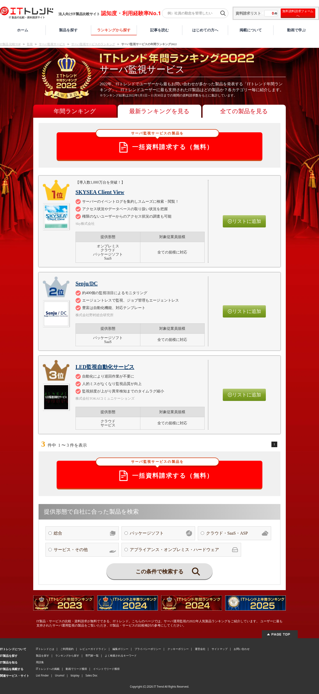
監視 (30, 44)
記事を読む (159, 29)
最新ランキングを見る (159, 111)
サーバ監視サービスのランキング (93, 44)
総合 (85, 533)
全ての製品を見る (244, 111)
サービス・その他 (85, 550)
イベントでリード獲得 (106, 669)
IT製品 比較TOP (10, 44)
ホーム (22, 29)
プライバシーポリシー (148, 649)
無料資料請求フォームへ (297, 13)
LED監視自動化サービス (104, 367)
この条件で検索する (168, 571)
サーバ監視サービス (52, 44)
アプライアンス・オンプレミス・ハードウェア (184, 550)
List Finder (42, 675)
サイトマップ (220, 649)
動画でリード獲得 (76, 669)
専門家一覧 (92, 655)
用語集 (40, 662)
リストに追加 (244, 221)
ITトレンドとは (45, 649)
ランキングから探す (114, 29)
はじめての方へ (205, 29)
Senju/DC (86, 283)
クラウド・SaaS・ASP (237, 533)
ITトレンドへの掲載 (48, 669)
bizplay (75, 675)
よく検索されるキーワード (121, 655)
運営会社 (200, 649)
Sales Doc (92, 675)
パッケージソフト (161, 533)
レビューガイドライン (93, 649)
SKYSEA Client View (99, 192)
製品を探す (68, 29)
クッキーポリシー (178, 649)
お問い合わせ (242, 649)
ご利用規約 (67, 649)
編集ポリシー (120, 649)
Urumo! (60, 675)
